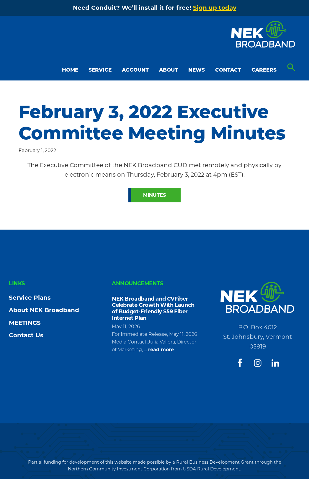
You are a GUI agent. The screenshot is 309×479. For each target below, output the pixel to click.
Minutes (154, 195)
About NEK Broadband (44, 310)
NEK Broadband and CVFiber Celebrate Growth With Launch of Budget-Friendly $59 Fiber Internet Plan (153, 308)
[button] (291, 67)
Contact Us (26, 335)
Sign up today (214, 7)
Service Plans (30, 297)
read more (161, 350)
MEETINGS (25, 322)
